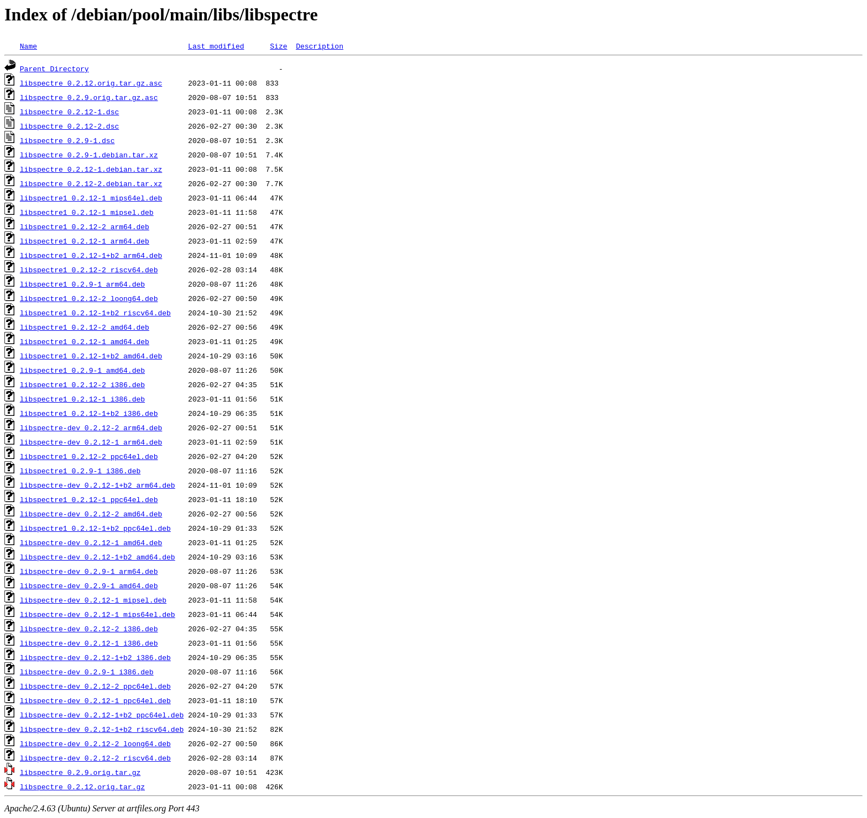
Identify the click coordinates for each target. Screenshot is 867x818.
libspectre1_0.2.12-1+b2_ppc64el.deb (95, 528)
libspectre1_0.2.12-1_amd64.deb (84, 341)
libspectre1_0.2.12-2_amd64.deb (84, 327)
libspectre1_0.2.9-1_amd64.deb (82, 370)
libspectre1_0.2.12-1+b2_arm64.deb (91, 255)
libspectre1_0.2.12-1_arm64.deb (84, 241)
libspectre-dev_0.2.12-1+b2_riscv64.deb (102, 729)
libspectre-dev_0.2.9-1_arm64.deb (89, 571)
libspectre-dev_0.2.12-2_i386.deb (89, 629)
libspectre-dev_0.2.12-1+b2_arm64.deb (97, 485)
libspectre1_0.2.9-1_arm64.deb (82, 284)
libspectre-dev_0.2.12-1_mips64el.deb (97, 614)
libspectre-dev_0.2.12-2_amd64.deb (91, 514)
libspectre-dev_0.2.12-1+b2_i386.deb (95, 657)
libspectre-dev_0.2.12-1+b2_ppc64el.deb (102, 715)
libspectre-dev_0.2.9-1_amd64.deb (89, 585)
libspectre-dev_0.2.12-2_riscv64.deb (95, 758)
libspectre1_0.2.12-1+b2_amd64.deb (91, 356)
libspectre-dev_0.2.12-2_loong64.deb (95, 743)
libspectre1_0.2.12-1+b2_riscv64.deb (95, 313)
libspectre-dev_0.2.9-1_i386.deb (87, 672)
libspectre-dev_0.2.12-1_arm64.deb (91, 442)
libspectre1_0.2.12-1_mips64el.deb (91, 198)
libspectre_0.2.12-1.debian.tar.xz (91, 169)
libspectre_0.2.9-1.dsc (67, 140)
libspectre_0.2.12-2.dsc (69, 126)
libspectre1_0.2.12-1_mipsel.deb (87, 212)
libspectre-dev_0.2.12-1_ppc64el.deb (95, 700)
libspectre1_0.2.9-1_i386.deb (80, 471)
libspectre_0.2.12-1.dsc (69, 112)
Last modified (216, 46)
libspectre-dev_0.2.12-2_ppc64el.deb (95, 686)
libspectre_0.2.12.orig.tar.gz (82, 786)
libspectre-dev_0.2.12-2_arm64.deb (91, 427)
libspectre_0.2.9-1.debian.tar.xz (89, 155)
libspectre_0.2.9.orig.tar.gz (80, 772)
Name (28, 46)
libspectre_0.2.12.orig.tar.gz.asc (91, 83)
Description (319, 46)
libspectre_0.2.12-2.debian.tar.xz (91, 183)
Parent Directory (54, 68)
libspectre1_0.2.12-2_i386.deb (82, 384)
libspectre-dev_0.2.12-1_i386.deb (89, 643)
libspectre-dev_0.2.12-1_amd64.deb (91, 542)
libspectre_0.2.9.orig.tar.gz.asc (89, 97)
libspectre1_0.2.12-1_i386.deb (82, 399)
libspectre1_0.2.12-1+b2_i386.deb (89, 413)
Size (278, 46)
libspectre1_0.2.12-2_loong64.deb (89, 298)
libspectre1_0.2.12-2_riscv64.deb (89, 270)
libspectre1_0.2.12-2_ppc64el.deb (89, 456)
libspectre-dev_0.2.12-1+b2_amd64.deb (97, 557)
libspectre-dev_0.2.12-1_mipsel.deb (93, 600)
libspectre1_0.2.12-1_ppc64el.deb (89, 499)
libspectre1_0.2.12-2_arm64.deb (84, 226)
